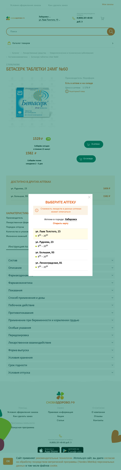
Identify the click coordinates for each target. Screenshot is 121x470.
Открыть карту (60, 223)
